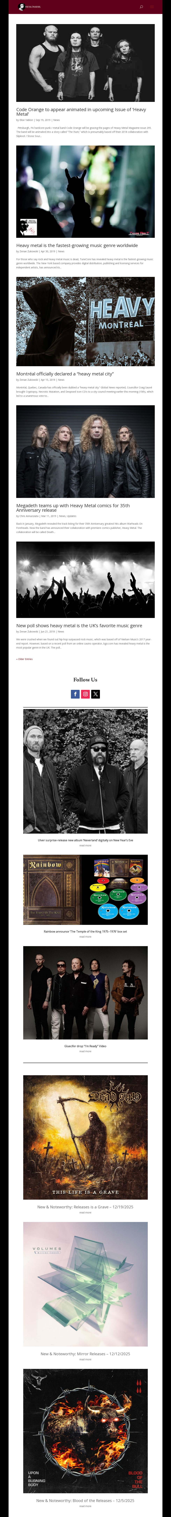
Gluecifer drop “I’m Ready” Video (85, 1046)
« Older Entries (24, 659)
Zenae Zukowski (29, 251)
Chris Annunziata (29, 516)
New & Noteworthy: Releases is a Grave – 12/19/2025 (85, 1206)
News (56, 120)
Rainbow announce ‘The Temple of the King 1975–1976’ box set (85, 931)
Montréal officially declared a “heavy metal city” (65, 374)
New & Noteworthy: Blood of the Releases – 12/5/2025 (85, 1500)
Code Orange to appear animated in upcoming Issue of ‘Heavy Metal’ (81, 111)
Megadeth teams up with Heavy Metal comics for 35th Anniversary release (73, 507)
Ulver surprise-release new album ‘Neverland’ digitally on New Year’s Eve (85, 840)
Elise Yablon (26, 120)
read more (85, 845)
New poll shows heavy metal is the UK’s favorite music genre (79, 625)
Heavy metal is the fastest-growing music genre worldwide (77, 245)
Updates (71, 516)
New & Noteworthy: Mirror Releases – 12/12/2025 (85, 1353)
